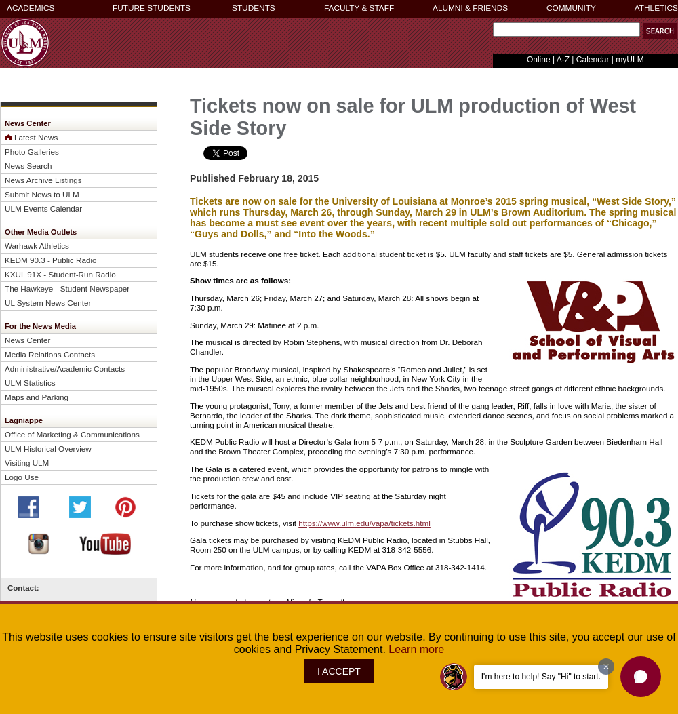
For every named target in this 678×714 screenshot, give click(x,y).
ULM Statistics (30, 382)
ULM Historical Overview (48, 448)
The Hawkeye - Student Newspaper (67, 288)
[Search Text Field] (566, 29)
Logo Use (22, 477)
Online (539, 59)
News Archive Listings (43, 180)
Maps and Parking (36, 397)
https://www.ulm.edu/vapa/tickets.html (364, 523)
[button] (660, 30)
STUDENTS (253, 8)
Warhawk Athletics (37, 245)
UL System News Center (48, 302)
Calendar (593, 59)
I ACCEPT (339, 671)
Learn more (416, 649)
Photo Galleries (32, 151)
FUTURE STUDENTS (152, 8)
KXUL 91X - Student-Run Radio (60, 274)
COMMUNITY (571, 8)
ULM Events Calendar (43, 208)
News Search (28, 165)
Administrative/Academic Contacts (65, 368)
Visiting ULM (27, 462)
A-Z (563, 59)
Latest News (36, 137)
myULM (629, 59)
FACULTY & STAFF (359, 8)
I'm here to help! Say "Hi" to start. (541, 676)
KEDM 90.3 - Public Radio (51, 260)
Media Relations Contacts (50, 354)
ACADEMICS (30, 8)
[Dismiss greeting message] (606, 666)
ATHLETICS (656, 8)
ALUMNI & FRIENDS (470, 8)
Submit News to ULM (42, 194)
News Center (27, 340)
